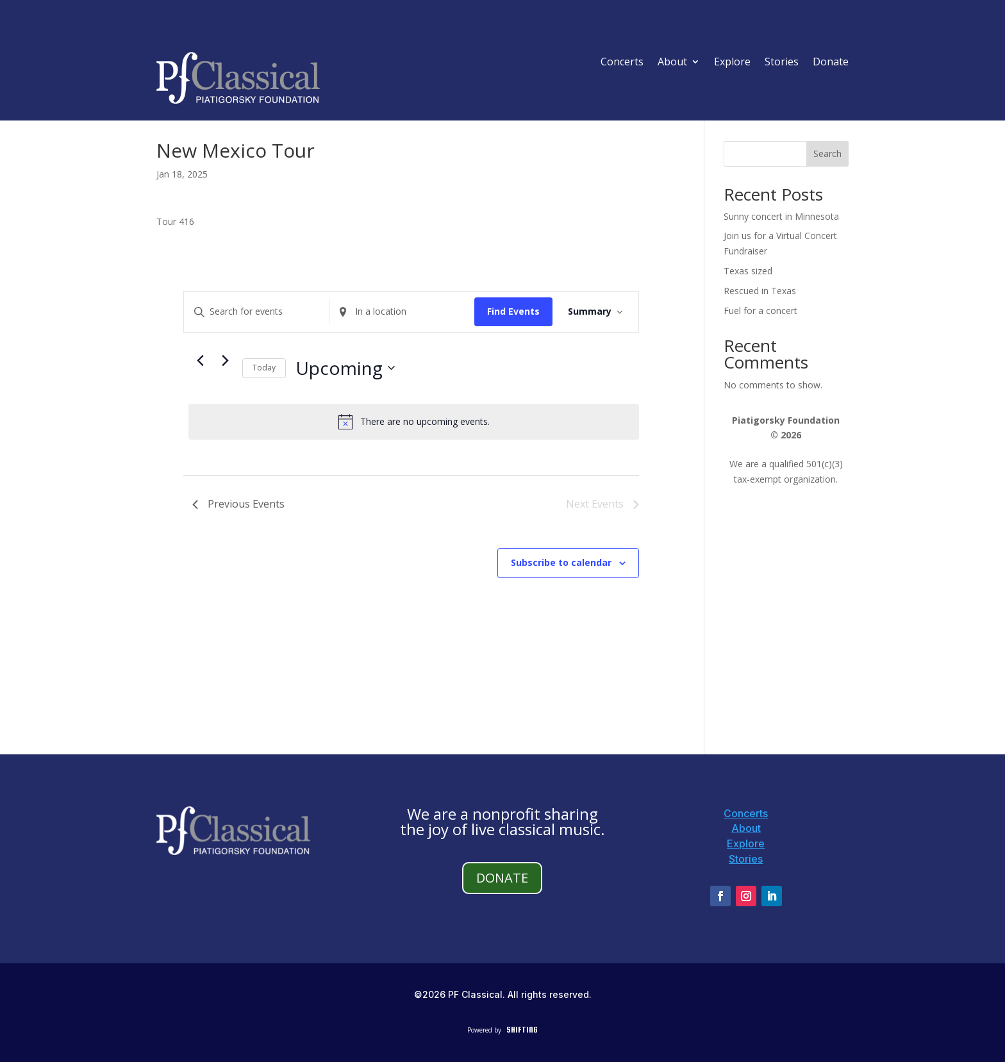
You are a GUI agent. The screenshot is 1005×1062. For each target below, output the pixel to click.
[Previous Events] (200, 361)
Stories (782, 63)
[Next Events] (225, 361)
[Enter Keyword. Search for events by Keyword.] (256, 312)
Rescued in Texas (760, 291)
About (672, 63)
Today (264, 367)
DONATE (502, 877)
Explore (732, 63)
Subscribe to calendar (561, 562)
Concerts (622, 63)
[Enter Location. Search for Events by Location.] (401, 312)
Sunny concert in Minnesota (781, 216)
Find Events (513, 311)
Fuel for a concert (760, 310)
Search (827, 153)
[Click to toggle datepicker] (345, 368)
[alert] (413, 422)
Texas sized (748, 271)
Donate (831, 63)
